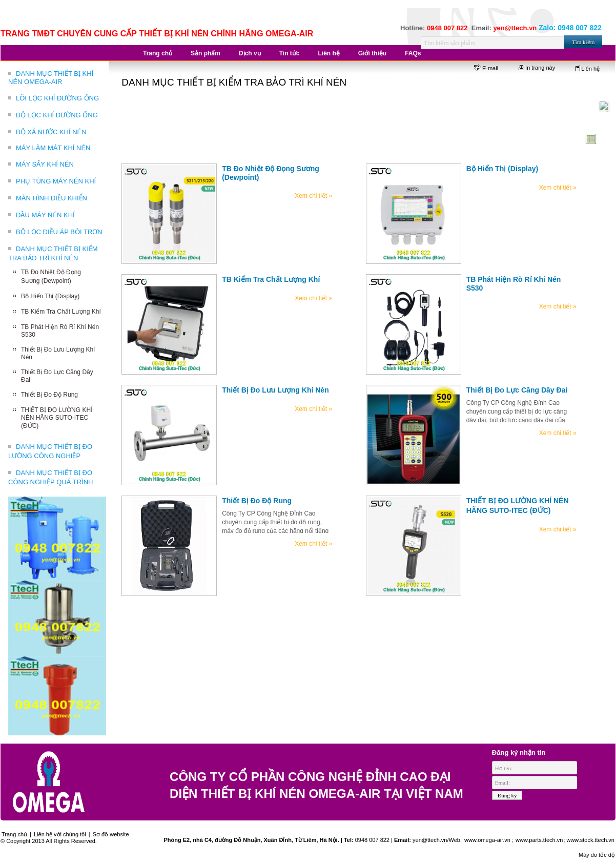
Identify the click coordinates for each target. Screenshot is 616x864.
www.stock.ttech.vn (590, 840)
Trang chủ (14, 834)
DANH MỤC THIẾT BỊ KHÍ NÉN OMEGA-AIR (50, 78)
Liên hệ (588, 69)
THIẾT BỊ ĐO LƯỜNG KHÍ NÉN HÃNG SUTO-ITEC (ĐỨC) (56, 417)
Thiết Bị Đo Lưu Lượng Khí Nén (275, 390)
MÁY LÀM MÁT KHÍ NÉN (53, 148)
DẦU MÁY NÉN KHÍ (45, 215)
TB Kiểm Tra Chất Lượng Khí (61, 311)
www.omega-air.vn (486, 840)
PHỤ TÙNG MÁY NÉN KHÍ (56, 181)
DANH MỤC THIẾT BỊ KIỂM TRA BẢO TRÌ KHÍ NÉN (53, 253)
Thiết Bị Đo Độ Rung (49, 394)
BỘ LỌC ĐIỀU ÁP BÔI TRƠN (59, 232)
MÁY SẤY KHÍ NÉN (45, 164)
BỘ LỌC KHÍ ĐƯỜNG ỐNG (57, 115)
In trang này (537, 68)
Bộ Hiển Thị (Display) (50, 296)
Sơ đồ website (111, 834)
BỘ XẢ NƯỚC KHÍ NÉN (51, 132)
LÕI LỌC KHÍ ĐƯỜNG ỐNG (57, 98)
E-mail (486, 68)
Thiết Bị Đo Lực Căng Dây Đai (517, 390)
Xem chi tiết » (313, 195)
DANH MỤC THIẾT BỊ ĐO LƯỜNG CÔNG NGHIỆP (50, 451)
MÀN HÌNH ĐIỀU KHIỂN (51, 198)
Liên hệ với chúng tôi (60, 834)
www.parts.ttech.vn (539, 840)
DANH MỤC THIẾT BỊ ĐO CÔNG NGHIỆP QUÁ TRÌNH (50, 477)
